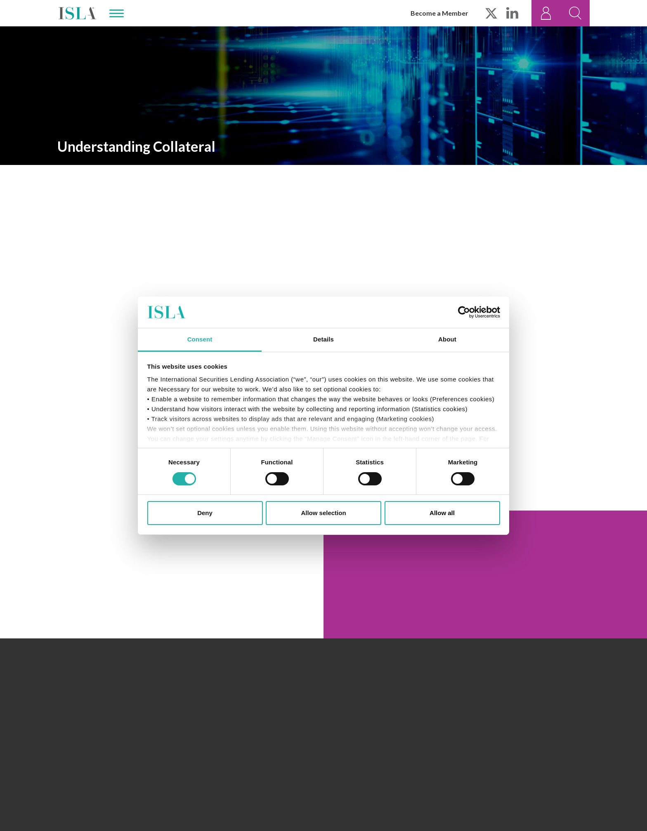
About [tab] (447, 339)
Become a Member (439, 13)
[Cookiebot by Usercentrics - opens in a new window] (464, 312)
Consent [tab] (200, 339)
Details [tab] (323, 339)
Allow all (442, 512)
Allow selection (323, 512)
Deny (205, 512)
